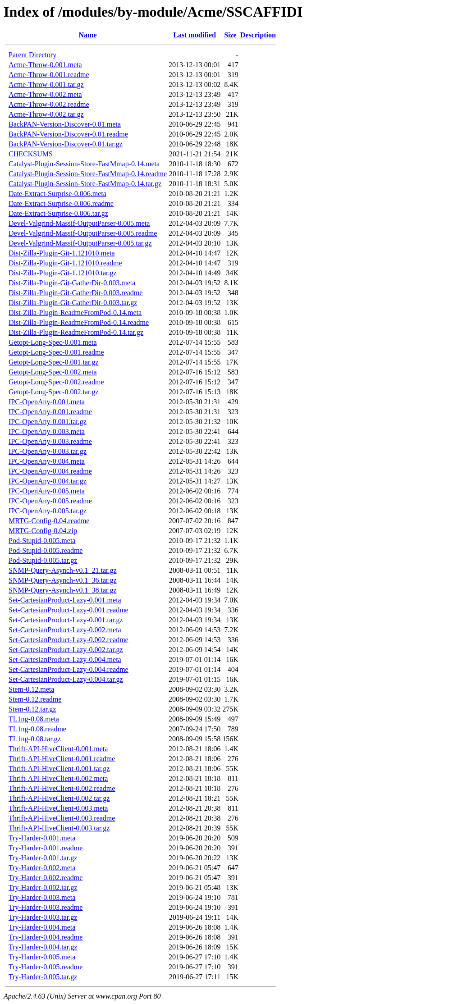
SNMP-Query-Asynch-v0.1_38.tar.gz (63, 590)
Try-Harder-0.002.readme (46, 877)
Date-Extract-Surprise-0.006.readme (61, 203)
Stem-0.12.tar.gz (32, 709)
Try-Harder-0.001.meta (42, 838)
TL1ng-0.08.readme (37, 729)
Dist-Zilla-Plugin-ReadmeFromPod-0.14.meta (75, 312)
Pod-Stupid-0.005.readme (46, 550)
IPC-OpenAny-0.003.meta (47, 431)
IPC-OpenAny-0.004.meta (47, 461)
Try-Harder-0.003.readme (46, 907)
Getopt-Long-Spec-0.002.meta (53, 372)
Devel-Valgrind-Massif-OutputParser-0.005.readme (83, 233)
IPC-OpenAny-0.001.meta (47, 402)
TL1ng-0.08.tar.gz (35, 739)
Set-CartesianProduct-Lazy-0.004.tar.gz (66, 679)
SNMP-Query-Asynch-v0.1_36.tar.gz (63, 580)
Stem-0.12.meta (31, 689)
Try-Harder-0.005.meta (42, 957)
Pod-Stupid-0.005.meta (42, 540)
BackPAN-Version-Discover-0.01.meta (65, 124)
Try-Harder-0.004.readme (46, 937)
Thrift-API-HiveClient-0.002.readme (62, 788)
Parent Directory (32, 55)
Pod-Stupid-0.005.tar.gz (43, 560)
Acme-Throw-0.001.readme (49, 74)
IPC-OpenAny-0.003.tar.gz (48, 451)
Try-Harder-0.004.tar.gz (43, 947)
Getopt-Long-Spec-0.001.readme (56, 352)
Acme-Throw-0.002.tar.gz (46, 114)
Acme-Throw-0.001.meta (45, 64)
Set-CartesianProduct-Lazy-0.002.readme (68, 639)
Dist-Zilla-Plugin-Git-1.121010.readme (65, 263)
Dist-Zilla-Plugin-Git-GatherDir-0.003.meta (72, 283)
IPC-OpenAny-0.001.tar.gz (48, 421)
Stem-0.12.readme (35, 699)
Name (88, 35)
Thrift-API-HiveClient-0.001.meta (58, 749)
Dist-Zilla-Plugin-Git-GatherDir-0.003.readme (75, 293)
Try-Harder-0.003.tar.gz (43, 917)
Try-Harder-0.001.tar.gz (43, 858)
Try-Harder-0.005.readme (46, 967)
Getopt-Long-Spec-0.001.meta (53, 342)
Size (230, 35)
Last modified (194, 35)
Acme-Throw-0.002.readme (49, 104)
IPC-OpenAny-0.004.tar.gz (48, 481)
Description (258, 35)
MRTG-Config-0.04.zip (43, 530)
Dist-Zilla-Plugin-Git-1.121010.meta (62, 253)
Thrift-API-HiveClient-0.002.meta (58, 778)
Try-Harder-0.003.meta (42, 897)
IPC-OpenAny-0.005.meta (47, 491)
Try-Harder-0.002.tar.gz (43, 887)
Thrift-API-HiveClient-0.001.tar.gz (59, 768)
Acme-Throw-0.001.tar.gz (46, 84)
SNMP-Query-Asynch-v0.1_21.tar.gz (63, 570)
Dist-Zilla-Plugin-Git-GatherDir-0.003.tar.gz (73, 302)
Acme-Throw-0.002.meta (45, 94)
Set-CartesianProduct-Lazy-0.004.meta (65, 659)
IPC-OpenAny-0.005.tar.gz (48, 511)
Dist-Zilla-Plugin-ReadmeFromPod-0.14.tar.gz (76, 332)
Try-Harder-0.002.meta (42, 868)
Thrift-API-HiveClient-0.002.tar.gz (59, 798)
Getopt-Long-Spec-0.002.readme (56, 382)
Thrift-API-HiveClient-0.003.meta (58, 808)
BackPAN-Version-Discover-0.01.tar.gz (66, 144)
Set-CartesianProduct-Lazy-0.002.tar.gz (66, 649)
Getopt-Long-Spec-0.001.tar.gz (54, 362)
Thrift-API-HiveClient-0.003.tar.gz (59, 828)
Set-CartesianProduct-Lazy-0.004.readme (68, 669)
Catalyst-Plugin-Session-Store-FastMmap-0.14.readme (88, 174)
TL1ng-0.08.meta (34, 719)
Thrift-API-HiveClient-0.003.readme (62, 818)
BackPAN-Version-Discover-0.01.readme (68, 134)
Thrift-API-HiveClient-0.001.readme (62, 758)
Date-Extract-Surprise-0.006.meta (57, 193)
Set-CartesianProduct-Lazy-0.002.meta (65, 630)
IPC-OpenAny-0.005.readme (50, 501)
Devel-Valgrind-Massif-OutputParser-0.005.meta (79, 223)
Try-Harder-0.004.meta (42, 927)
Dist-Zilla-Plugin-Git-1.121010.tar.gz (63, 273)
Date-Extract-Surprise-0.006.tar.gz (58, 213)
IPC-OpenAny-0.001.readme (50, 411)
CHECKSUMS (31, 154)
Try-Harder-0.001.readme (46, 848)
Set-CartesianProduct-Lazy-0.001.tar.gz (66, 620)
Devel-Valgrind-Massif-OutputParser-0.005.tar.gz (80, 243)
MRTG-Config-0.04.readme (49, 521)
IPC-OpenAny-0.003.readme (50, 441)
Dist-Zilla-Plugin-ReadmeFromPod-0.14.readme (79, 322)
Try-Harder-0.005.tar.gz (43, 977)
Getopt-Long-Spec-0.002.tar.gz (54, 392)
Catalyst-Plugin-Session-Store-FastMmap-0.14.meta (84, 164)
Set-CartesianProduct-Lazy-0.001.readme (68, 610)
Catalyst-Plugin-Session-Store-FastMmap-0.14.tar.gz (85, 183)
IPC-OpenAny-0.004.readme (50, 471)
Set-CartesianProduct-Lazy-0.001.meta (65, 600)
